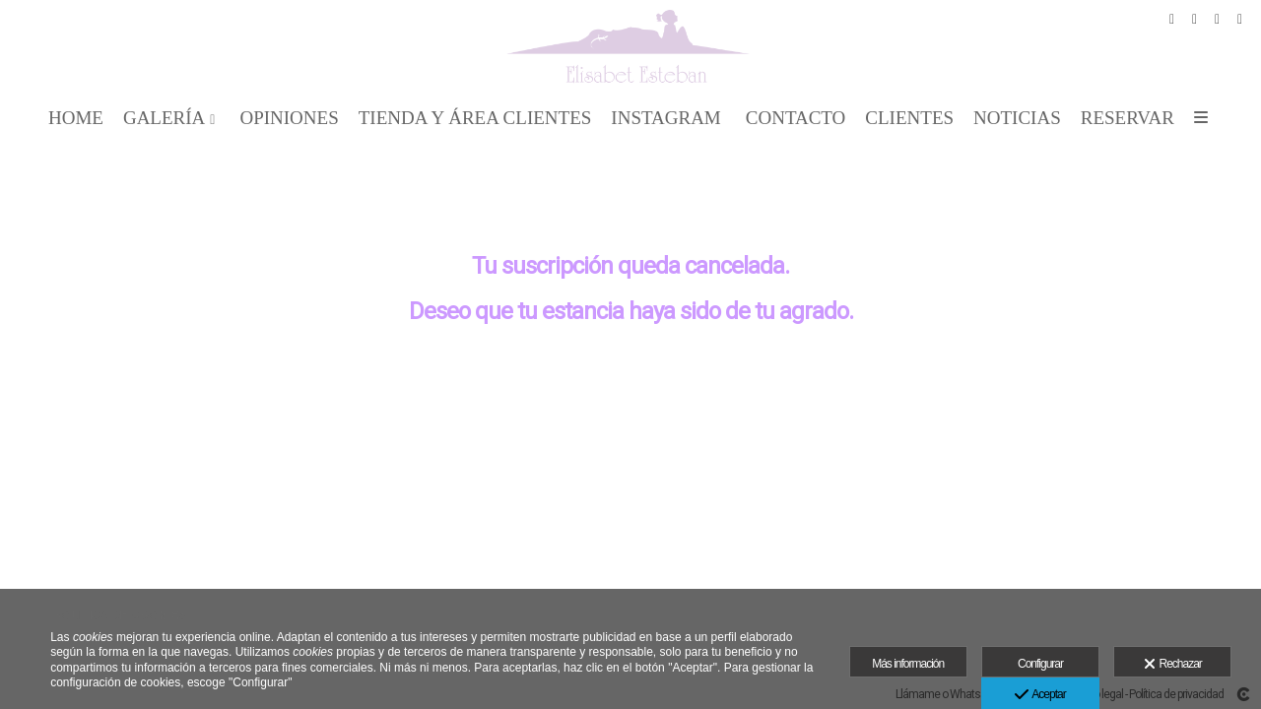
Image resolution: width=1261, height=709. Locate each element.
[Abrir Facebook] (1172, 20)
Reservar (1127, 118)
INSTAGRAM (665, 118)
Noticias (1017, 118)
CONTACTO (796, 118)
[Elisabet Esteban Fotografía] (631, 47)
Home (75, 118)
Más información (908, 664)
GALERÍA (164, 118)
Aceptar (1040, 695)
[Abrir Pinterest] (1195, 20)
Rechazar (1173, 665)
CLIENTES (909, 118)
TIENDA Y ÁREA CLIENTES (475, 118)
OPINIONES (288, 118)
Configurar (1040, 664)
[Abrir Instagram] (1218, 20)
